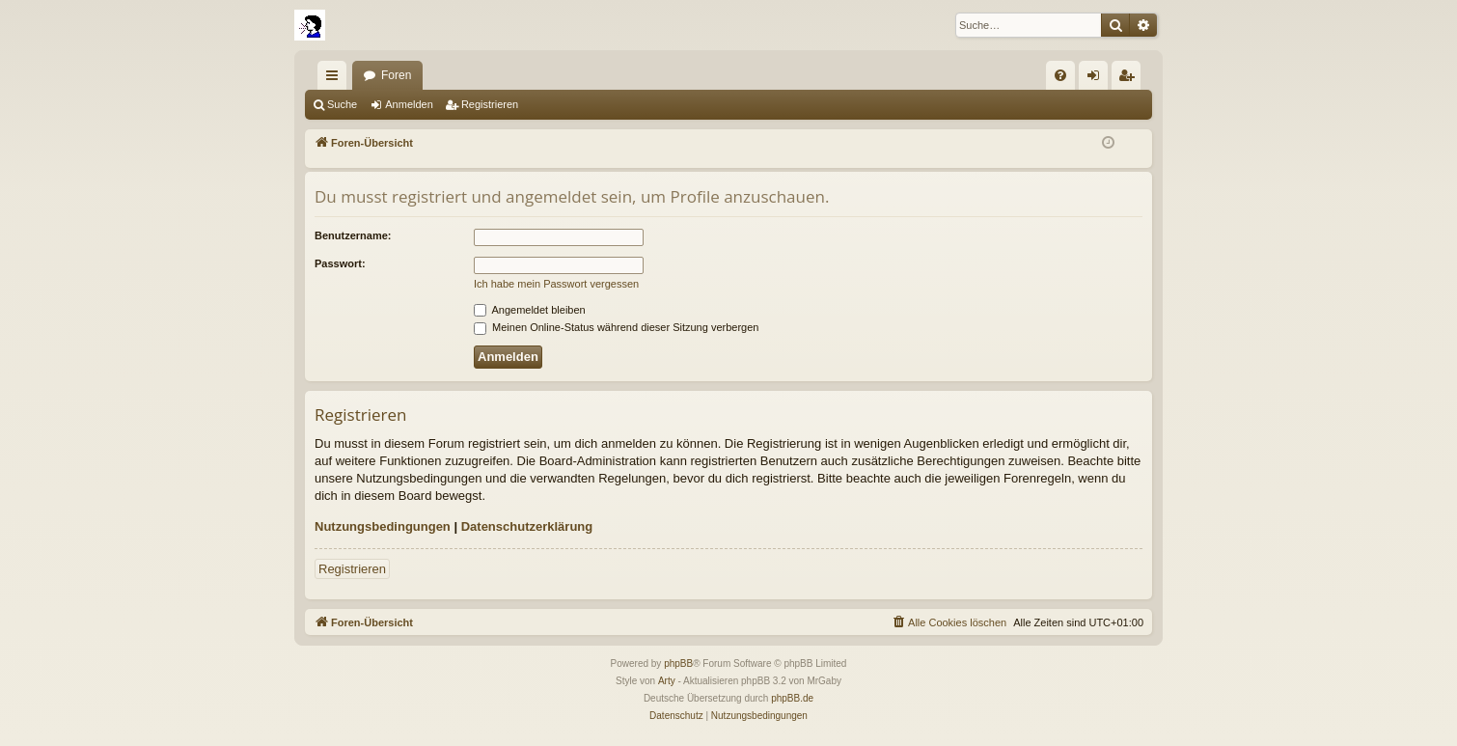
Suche (342, 104)
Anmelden (409, 104)
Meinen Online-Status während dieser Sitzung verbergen (616, 327)
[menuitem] (1060, 75)
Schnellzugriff (335, 79)
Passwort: (340, 263)
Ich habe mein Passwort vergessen (556, 284)
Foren (396, 75)
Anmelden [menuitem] (1097, 79)
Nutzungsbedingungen (383, 526)
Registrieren (489, 104)
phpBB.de (792, 698)
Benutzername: (353, 235)
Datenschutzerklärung (527, 526)
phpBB (678, 663)
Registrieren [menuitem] (1130, 79)
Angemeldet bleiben (530, 310)
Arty (666, 681)
